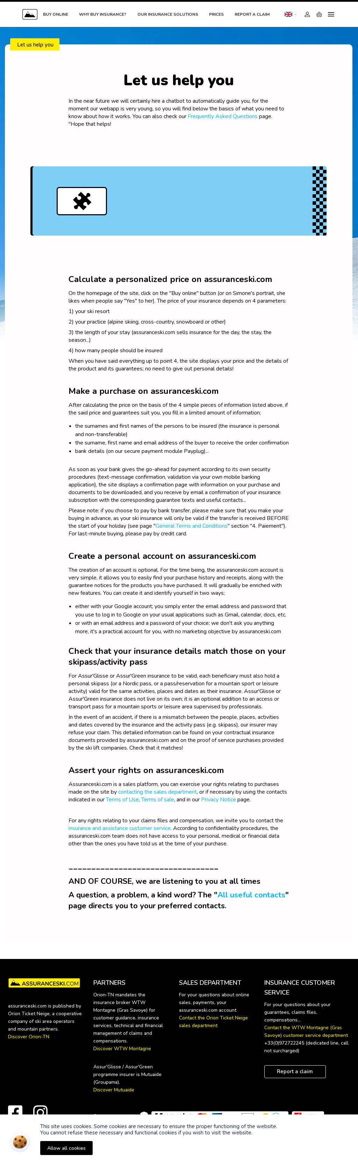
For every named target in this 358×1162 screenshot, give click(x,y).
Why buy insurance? (102, 14)
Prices (216, 14)
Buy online (55, 14)
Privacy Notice (218, 799)
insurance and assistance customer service (120, 828)
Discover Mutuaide (113, 1090)
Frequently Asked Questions (223, 116)
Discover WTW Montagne (122, 1048)
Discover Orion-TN (28, 1036)
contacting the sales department (157, 792)
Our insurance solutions (167, 14)
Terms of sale (157, 799)
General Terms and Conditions (192, 526)
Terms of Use (122, 799)
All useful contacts (251, 895)
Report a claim (252, 14)
